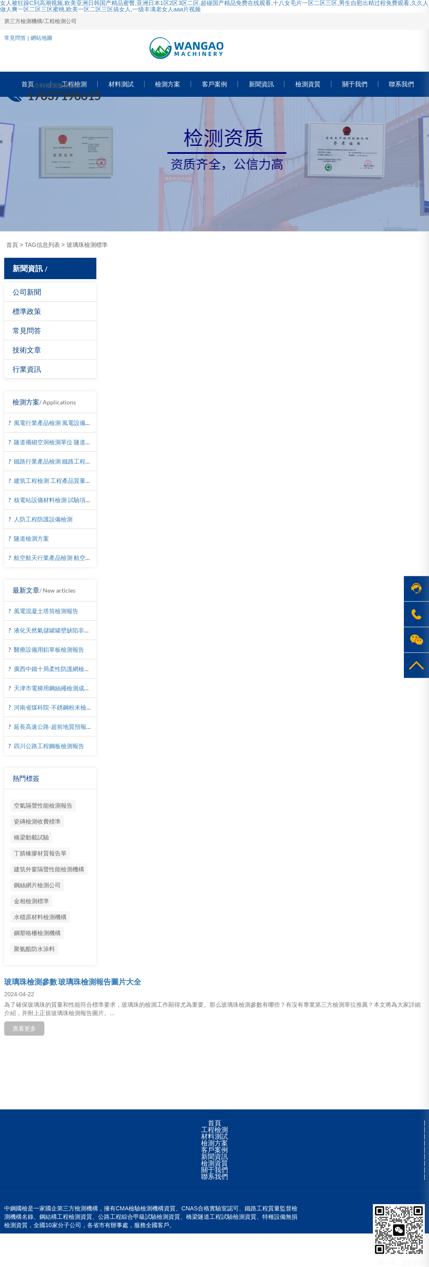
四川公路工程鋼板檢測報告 (49, 745)
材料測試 (214, 1136)
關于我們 (214, 1170)
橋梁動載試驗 (31, 837)
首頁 (12, 244)
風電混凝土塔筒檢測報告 (46, 610)
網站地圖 (41, 38)
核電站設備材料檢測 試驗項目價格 (58, 499)
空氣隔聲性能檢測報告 (43, 805)
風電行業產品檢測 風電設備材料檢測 (61, 422)
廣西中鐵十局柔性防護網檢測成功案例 (64, 668)
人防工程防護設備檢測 (43, 519)
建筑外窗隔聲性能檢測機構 (49, 869)
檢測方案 (214, 1143)
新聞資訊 (214, 1156)
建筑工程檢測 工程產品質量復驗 (55, 480)
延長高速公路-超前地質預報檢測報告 (62, 726)
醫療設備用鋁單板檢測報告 (49, 649)
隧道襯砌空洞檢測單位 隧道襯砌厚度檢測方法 (73, 442)
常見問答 (15, 38)
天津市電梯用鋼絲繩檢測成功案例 (58, 688)
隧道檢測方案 (31, 538)
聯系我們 (214, 1176)
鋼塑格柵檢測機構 (37, 932)
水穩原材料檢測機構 (40, 916)
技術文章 (27, 349)
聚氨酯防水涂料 (34, 948)
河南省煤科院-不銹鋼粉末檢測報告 (59, 707)
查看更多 (24, 1028)
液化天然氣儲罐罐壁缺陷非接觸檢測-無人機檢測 (76, 630)
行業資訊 (27, 369)
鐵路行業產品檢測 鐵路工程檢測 (55, 461)
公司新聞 (27, 292)
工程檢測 (214, 1129)
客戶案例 (214, 1149)
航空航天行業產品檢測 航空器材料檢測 (64, 557)
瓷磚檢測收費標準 (37, 821)
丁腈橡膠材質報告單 (40, 853)
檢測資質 (214, 1163)
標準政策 (27, 311)
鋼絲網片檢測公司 (37, 885)
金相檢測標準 (31, 900)
